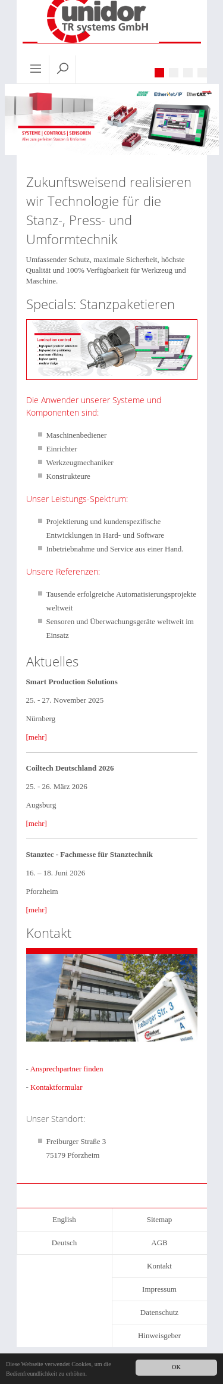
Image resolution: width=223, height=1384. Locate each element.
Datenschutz (159, 1312)
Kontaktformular (56, 1087)
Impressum (159, 1289)
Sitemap (159, 1219)
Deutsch (64, 1242)
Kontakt (159, 1265)
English (64, 1219)
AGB (159, 1242)
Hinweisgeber (159, 1335)
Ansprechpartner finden (66, 1068)
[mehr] (36, 736)
